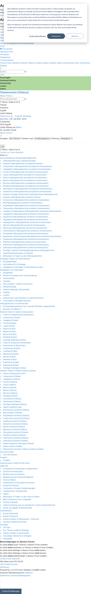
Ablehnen (74, 36)
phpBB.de (29, 573)
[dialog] (45, 23)
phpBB (13, 570)
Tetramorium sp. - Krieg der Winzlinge (15, 116)
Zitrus (5, 119)
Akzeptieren (56, 36)
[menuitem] (3, 38)
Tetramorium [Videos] (14, 92)
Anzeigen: (11, 138)
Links (2, 75)
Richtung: (62, 138)
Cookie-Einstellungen (37, 36)
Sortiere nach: (36, 138)
